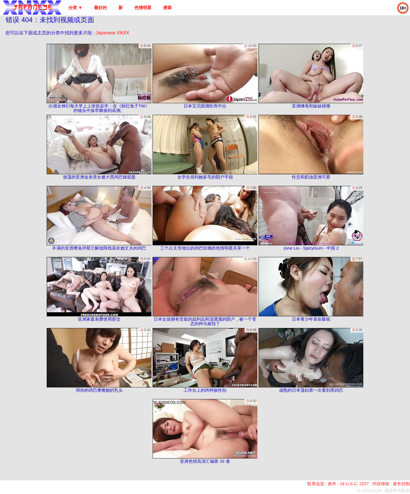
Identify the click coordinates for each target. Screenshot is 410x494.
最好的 (100, 7)
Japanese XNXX (112, 32)
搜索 (167, 7)
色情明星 (142, 7)
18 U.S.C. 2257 (354, 483)
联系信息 (315, 483)
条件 (332, 483)
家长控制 (401, 483)
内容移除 (381, 483)
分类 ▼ (75, 7)
